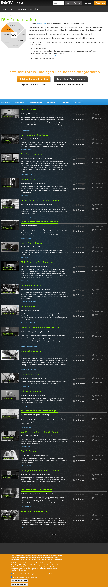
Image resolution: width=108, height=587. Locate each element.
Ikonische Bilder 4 (31, 285)
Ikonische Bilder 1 (31, 351)
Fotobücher (24, 527)
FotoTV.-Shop (33, 9)
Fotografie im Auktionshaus (36, 489)
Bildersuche (74, 3)
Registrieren (100, 3)
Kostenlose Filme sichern (70, 79)
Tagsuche (79, 3)
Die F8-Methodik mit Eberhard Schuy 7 (42, 327)
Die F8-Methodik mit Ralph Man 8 (39, 432)
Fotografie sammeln (26, 506)
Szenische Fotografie (33, 154)
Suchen (68, 3)
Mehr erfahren (22, 570)
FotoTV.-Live (21, 9)
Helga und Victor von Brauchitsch (40, 200)
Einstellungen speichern (19, 580)
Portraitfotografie (25, 446)
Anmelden (88, 3)
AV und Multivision (26, 149)
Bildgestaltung (25, 280)
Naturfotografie (25, 386)
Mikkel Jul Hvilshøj (31, 391)
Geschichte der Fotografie (28, 301)
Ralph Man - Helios (31, 243)
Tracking (15, 574)
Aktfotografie (24, 195)
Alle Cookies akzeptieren (19, 584)
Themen (5, 9)
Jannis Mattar (28, 179)
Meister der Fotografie (27, 217)
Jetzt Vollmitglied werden (34, 79)
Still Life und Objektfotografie (29, 346)
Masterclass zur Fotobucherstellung (45, 56)
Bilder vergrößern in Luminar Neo (39, 221)
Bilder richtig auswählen (34, 511)
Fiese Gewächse (30, 374)
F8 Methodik (41, 23)
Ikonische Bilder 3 (31, 306)
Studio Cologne (29, 451)
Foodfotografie (25, 406)
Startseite (5, 15)
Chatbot (15, 577)
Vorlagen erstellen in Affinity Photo (41, 470)
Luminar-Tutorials (26, 238)
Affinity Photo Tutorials (27, 485)
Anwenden (78, 102)
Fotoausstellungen (26, 427)
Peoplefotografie (25, 130)
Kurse (12, 9)
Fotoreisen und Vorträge (34, 135)
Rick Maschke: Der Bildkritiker (38, 262)
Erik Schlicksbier (30, 109)
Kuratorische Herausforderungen (39, 410)
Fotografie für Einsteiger (28, 174)
